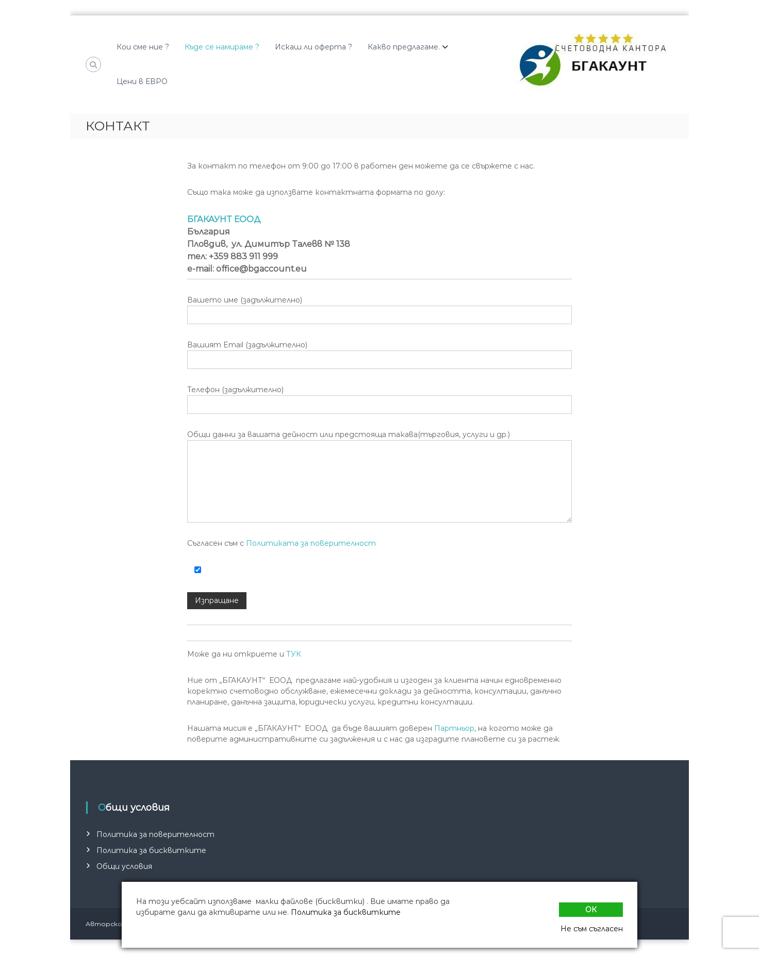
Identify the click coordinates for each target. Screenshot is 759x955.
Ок (591, 909)
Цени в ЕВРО (142, 81)
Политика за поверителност (155, 834)
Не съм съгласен (591, 928)
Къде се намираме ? (222, 47)
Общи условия (124, 866)
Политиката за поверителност (311, 543)
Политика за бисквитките (151, 850)
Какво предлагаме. (404, 47)
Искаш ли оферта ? (313, 47)
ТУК (293, 654)
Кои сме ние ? (143, 47)
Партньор (454, 728)
